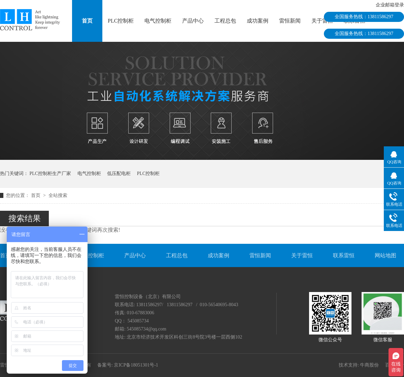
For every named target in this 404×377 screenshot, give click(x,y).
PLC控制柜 (121, 21)
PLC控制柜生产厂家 (50, 173)
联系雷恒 (344, 255)
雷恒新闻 (290, 21)
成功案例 (257, 21)
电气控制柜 (157, 21)
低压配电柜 (119, 173)
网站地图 (385, 255)
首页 (87, 21)
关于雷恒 (322, 21)
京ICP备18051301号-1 (136, 365)
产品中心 (193, 21)
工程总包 (225, 21)
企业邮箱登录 (390, 4)
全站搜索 (57, 195)
